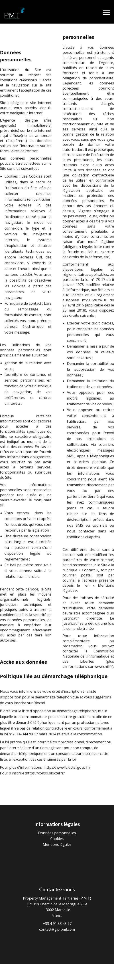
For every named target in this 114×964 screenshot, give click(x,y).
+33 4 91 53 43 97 (57, 923)
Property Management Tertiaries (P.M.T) (57, 898)
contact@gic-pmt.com (57, 929)
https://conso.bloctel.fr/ (45, 773)
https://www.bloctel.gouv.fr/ (67, 767)
